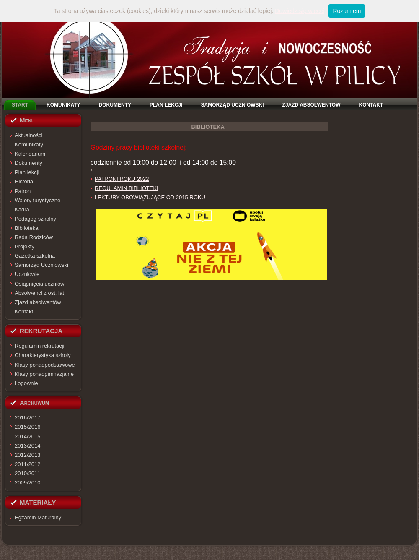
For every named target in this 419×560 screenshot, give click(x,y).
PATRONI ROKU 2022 (122, 179)
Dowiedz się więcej (299, 11)
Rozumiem (347, 11)
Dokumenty (28, 163)
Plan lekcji (27, 172)
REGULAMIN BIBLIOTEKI (126, 188)
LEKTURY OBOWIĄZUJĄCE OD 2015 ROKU (150, 197)
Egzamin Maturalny (38, 517)
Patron (23, 191)
